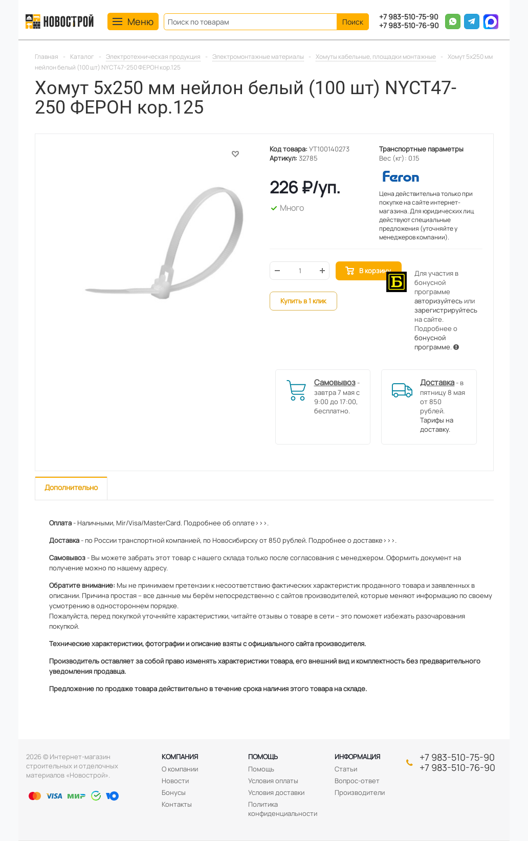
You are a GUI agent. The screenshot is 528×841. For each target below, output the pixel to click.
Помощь (263, 756)
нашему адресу (141, 567)
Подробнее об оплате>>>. (226, 522)
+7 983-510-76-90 (409, 25)
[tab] (71, 488)
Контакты (177, 804)
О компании (180, 768)
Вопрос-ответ (357, 780)
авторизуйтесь (438, 300)
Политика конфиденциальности (282, 809)
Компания (180, 756)
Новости (175, 780)
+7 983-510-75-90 (408, 17)
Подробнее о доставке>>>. (353, 540)
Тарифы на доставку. (436, 424)
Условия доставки (276, 792)
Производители (360, 792)
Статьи (346, 768)
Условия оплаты (273, 780)
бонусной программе (432, 342)
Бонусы (174, 792)
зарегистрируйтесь (445, 310)
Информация (357, 756)
